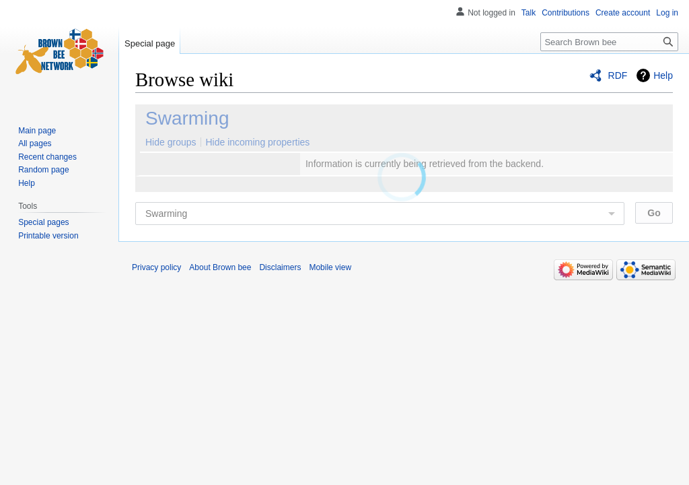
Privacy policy (156, 267)
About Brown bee (220, 267)
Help (663, 75)
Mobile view (330, 267)
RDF (618, 75)
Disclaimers (280, 267)
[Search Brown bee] (609, 41)
